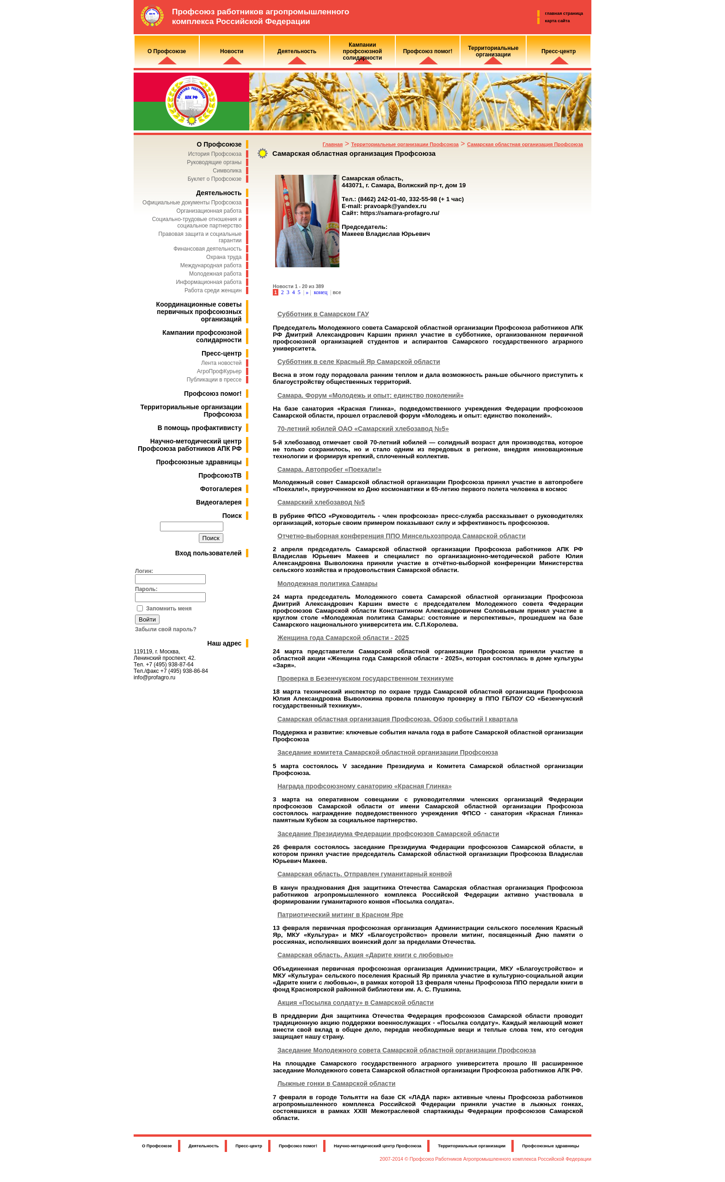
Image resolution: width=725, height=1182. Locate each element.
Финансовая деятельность (207, 249)
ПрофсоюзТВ (219, 475)
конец (320, 292)
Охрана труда (224, 257)
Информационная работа (208, 282)
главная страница (564, 13)
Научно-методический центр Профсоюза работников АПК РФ (190, 444)
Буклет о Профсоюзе (215, 179)
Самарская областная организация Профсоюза (525, 144)
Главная (333, 144)
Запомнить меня (169, 608)
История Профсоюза (215, 154)
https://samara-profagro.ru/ (399, 212)
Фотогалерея (221, 488)
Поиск (232, 515)
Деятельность (218, 193)
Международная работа (211, 265)
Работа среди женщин (213, 290)
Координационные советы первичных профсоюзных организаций (199, 312)
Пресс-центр (222, 353)
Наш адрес (224, 643)
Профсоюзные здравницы (199, 462)
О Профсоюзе (219, 144)
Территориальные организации (471, 1146)
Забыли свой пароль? (166, 629)
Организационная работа (209, 211)
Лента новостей (221, 363)
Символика (227, 170)
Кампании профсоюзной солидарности (201, 336)
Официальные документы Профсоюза (191, 202)
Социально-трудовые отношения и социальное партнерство (197, 222)
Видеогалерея (219, 502)
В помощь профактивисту (200, 427)
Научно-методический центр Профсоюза (377, 1146)
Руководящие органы (214, 162)
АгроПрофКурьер (219, 371)
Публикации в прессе (214, 379)
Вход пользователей (208, 553)
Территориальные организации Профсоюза (404, 144)
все (336, 292)
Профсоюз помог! (213, 393)
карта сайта (557, 20)
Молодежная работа (215, 274)
